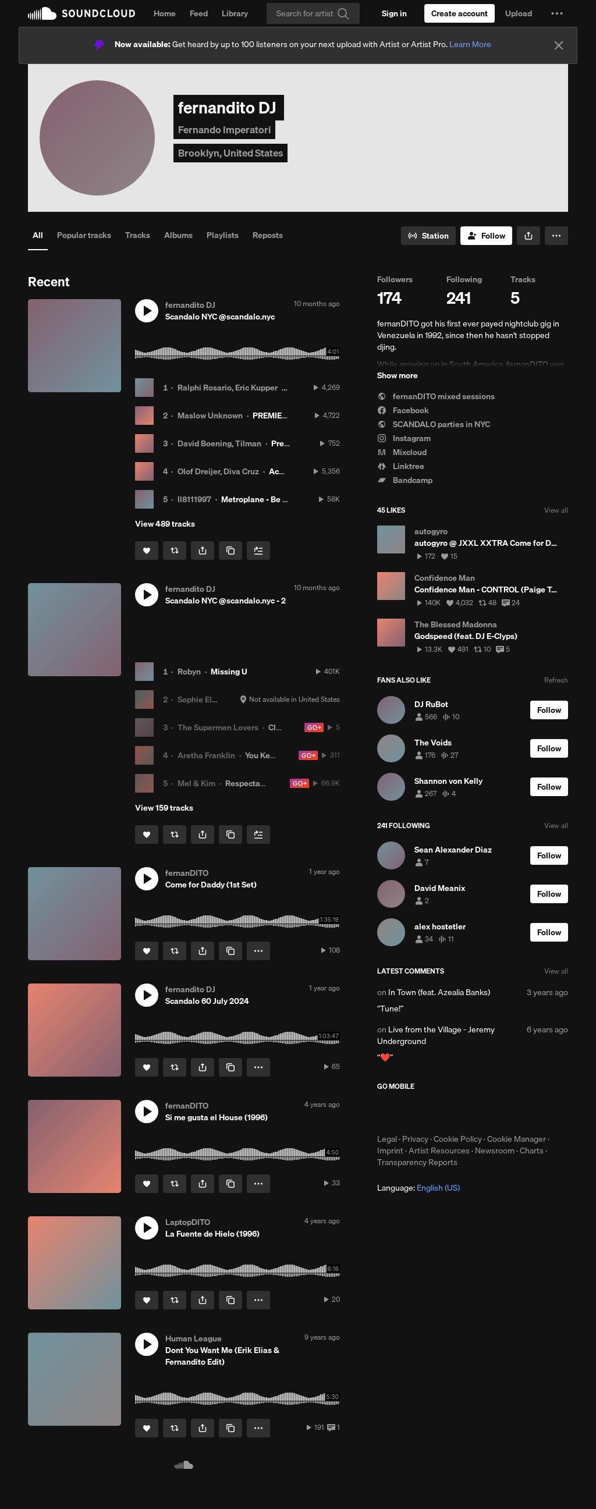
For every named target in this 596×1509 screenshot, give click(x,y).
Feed (199, 13)
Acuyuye (285, 471)
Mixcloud (402, 452)
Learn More (470, 44)
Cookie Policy (458, 1138)
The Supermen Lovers (218, 727)
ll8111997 (194, 499)
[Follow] (486, 235)
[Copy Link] (230, 550)
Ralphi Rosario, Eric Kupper (228, 387)
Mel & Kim (196, 783)
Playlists (223, 235)
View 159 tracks (164, 807)
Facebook (403, 410)
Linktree (400, 466)
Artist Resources (439, 1150)
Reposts (268, 235)
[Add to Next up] (258, 550)
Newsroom (495, 1150)
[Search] (313, 13)
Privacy (415, 1138)
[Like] (146, 550)
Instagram (404, 438)
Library (235, 13)
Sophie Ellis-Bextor (213, 699)
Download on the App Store (412, 1112)
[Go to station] (428, 235)
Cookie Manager (516, 1138)
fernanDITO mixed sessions (436, 396)
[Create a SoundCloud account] (459, 13)
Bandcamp (404, 480)
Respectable (248, 783)
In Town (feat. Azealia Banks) (439, 992)
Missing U (229, 671)
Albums (178, 235)
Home (165, 13)
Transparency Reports (417, 1162)
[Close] (558, 45)
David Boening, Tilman (219, 443)
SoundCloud (81, 13)
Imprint (390, 1150)
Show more (397, 375)
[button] (557, 13)
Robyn (189, 671)
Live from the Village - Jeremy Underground (436, 1035)
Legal (387, 1138)
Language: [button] (418, 1187)
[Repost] (174, 550)
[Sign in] (394, 13)
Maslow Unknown (210, 415)
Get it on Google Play (491, 1112)
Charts (532, 1150)
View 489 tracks (165, 523)
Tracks (137, 235)
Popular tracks (84, 235)
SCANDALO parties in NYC (433, 424)
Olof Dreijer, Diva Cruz (218, 471)
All (38, 235)
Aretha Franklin (206, 755)
